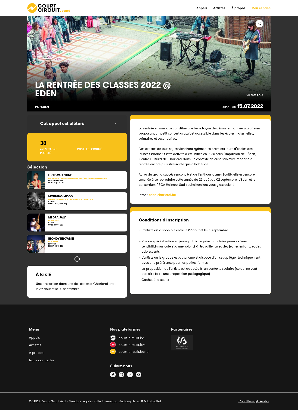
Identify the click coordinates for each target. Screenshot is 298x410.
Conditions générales (253, 401)
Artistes (35, 345)
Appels (34, 337)
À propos (36, 352)
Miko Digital (152, 401)
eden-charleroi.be (162, 195)
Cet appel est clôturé (62, 123)
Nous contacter (41, 360)
